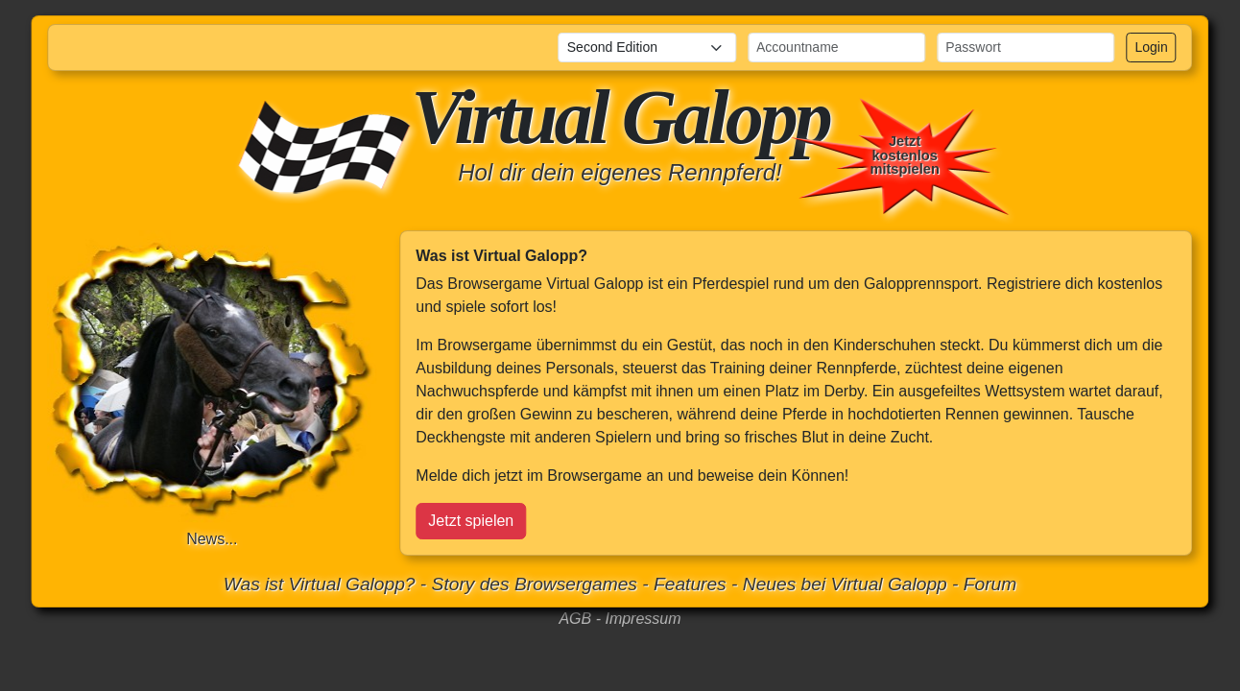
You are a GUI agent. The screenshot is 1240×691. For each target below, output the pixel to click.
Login (1150, 47)
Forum (990, 584)
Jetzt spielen (470, 520)
